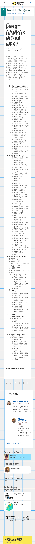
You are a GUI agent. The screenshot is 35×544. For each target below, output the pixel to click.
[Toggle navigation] (4, 3)
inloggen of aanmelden (16, 13)
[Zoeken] (31, 3)
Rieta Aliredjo (22, 419)
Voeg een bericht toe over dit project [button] (17, 518)
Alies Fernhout (20, 401)
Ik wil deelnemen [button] (12, 478)
